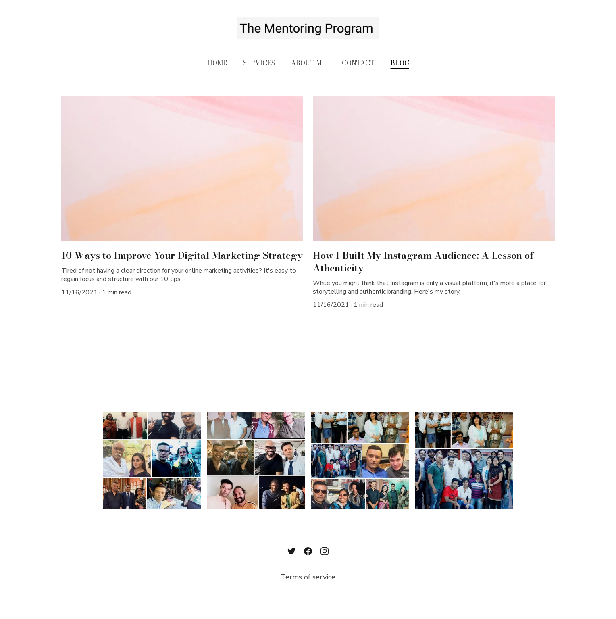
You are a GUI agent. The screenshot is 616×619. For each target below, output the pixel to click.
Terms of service (308, 577)
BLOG (400, 63)
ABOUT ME (308, 63)
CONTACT (358, 63)
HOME (217, 63)
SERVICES (259, 63)
